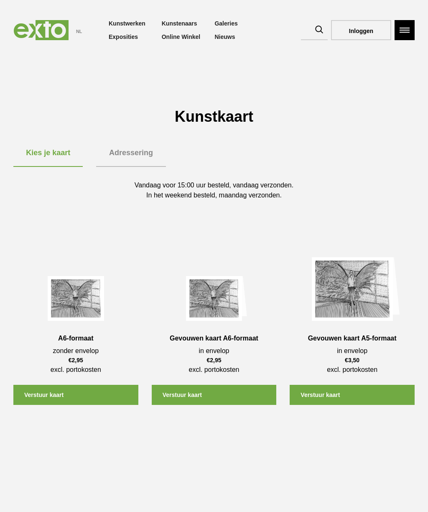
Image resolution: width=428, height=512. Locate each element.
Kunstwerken (127, 23)
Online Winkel (181, 36)
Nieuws (224, 36)
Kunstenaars (179, 23)
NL (79, 31)
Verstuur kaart (44, 395)
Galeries (225, 23)
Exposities (123, 36)
